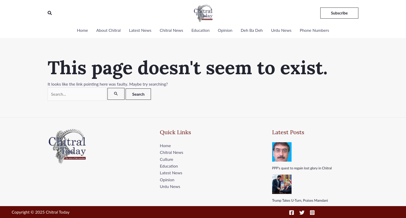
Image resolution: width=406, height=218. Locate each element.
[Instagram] (312, 212)
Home (82, 30)
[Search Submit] (116, 94)
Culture (166, 159)
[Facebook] (291, 212)
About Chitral (108, 30)
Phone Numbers (314, 30)
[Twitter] (301, 212)
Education (200, 30)
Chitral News (171, 30)
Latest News (140, 30)
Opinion (225, 30)
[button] (50, 13)
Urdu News (281, 30)
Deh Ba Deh (252, 30)
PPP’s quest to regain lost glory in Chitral (302, 168)
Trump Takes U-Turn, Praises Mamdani (300, 201)
